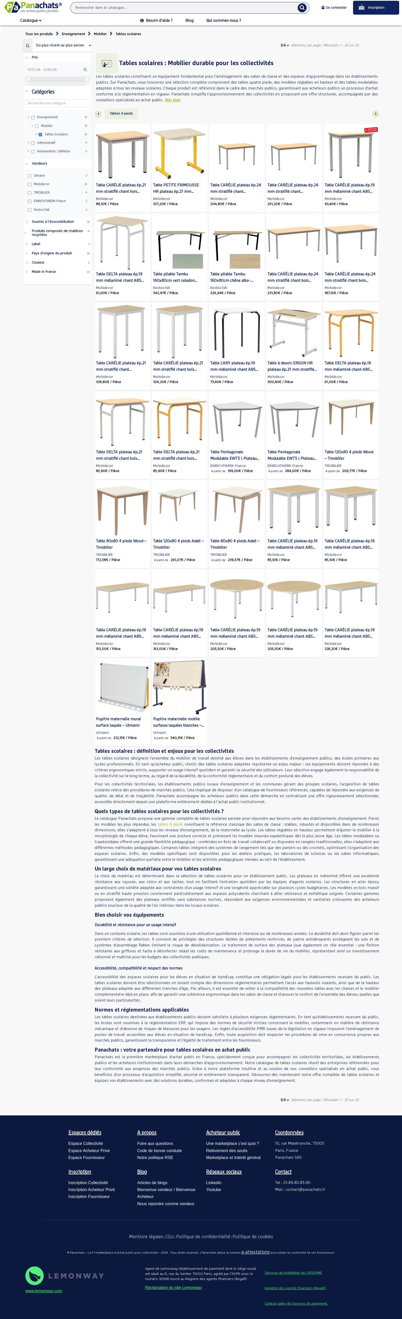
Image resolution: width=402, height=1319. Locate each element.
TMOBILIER (333, 466)
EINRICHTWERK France (228, 466)
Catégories (43, 92)
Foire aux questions (155, 1143)
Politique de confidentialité (203, 1237)
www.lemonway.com (43, 1291)
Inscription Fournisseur (89, 1196)
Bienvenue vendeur (155, 1189)
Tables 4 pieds (121, 113)
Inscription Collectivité (88, 1183)
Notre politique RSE (155, 1157)
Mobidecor (104, 199)
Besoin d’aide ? (156, 20)
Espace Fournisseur (86, 1157)
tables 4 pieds (170, 824)
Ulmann (102, 733)
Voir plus (172, 100)
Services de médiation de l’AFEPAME (293, 1273)
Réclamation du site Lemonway (173, 1287)
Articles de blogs (152, 1183)
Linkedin (214, 1183)
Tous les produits (39, 34)
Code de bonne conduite (159, 1150)
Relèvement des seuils (226, 1150)
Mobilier (100, 34)
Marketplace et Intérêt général (233, 1157)
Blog (189, 20)
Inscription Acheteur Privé (91, 1189)
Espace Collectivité (85, 1143)
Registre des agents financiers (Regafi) (295, 1288)
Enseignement (73, 34)
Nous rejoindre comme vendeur (165, 1204)
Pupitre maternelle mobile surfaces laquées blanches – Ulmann (177, 725)
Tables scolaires (128, 34)
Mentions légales (146, 1237)
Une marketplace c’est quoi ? (232, 1143)
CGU (169, 1237)
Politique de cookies (253, 1237)
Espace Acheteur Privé (89, 1150)
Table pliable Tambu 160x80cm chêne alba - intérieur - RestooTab (230, 280)
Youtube (213, 1189)
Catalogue (30, 20)
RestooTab (161, 288)
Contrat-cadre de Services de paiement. (296, 1303)
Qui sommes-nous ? (223, 20)
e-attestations (256, 1252)
